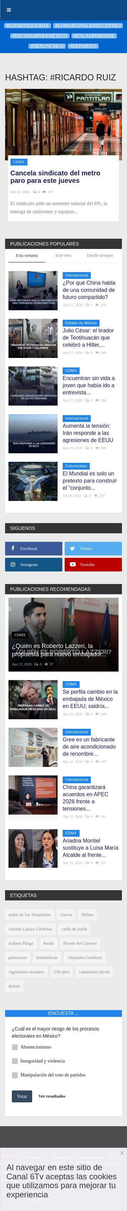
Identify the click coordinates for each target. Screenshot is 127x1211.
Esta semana (27, 255)
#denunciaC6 (47, 46)
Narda (48, 943)
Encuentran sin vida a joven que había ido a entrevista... (89, 385)
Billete (87, 914)
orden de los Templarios (29, 914)
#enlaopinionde (94, 35)
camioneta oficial (94, 971)
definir (14, 986)
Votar (22, 1096)
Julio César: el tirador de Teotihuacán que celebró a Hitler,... (88, 338)
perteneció (17, 957)
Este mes (63, 255)
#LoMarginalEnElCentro (88, 25)
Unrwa (66, 914)
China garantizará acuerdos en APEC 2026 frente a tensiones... (85, 798)
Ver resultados (52, 1095)
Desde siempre (100, 255)
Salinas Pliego (21, 943)
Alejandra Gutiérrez (84, 957)
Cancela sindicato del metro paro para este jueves (55, 176)
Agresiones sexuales (26, 971)
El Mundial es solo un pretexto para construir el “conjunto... (90, 481)
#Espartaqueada (27, 25)
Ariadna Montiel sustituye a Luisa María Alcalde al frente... (91, 848)
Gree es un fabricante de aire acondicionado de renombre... (89, 747)
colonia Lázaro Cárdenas (30, 928)
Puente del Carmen (80, 943)
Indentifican (47, 957)
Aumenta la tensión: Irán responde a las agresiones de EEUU (88, 433)
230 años (62, 971)
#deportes (83, 46)
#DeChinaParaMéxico (40, 35)
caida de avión (74, 928)
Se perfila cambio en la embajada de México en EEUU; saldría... (90, 699)
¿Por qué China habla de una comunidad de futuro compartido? (89, 290)
